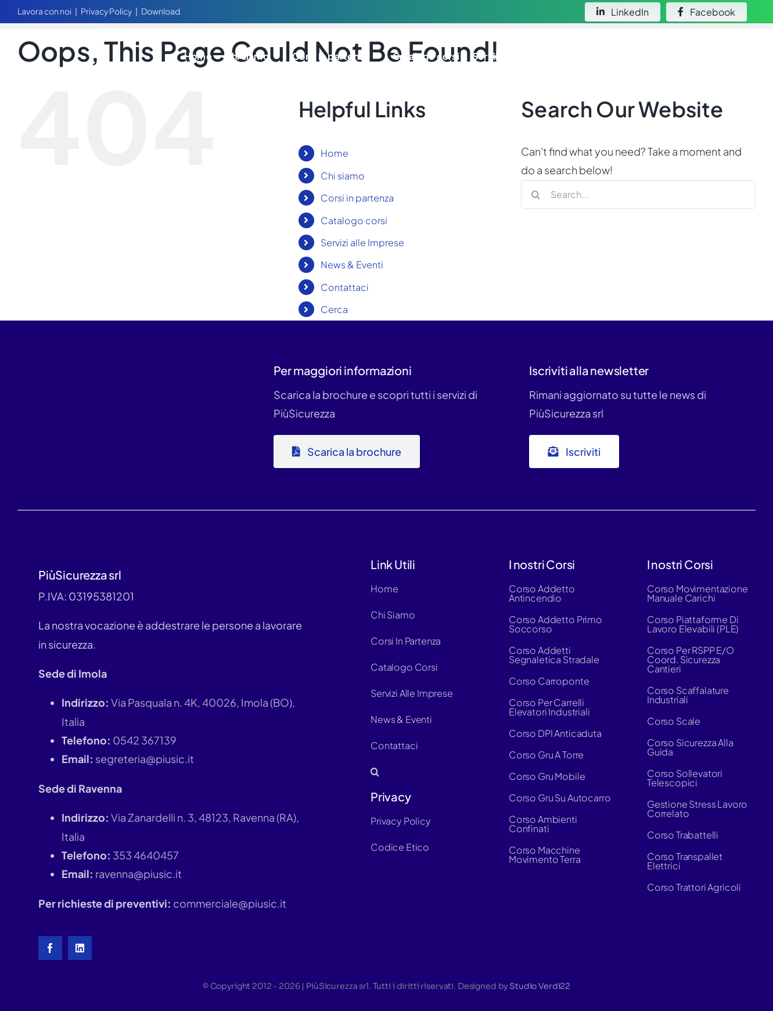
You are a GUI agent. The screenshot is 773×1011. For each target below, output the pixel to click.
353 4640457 (146, 855)
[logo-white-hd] (83, 42)
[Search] (535, 194)
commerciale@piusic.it (229, 903)
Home (334, 153)
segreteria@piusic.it (144, 758)
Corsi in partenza (357, 198)
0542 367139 (145, 740)
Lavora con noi (44, 11)
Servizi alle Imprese (362, 242)
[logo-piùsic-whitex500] (104, 360)
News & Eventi (352, 264)
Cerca (334, 309)
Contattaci (345, 287)
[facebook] (50, 948)
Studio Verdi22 (539, 986)
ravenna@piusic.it (138, 873)
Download (160, 11)
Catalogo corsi (354, 220)
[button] (742, 56)
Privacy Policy (106, 11)
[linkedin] (80, 948)
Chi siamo (343, 176)
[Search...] (638, 194)
